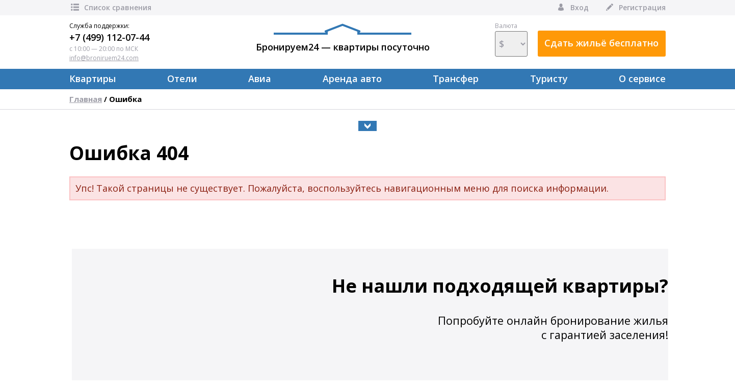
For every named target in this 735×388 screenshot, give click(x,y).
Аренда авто (352, 78)
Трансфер (456, 78)
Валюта (511, 39)
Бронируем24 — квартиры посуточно (343, 38)
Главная (85, 99)
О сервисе (642, 78)
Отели (182, 78)
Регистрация (635, 7)
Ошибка (125, 99)
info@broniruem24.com (104, 58)
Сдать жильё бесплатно (601, 43)
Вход (572, 7)
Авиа (259, 78)
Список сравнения (110, 7)
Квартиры (92, 78)
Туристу (549, 78)
